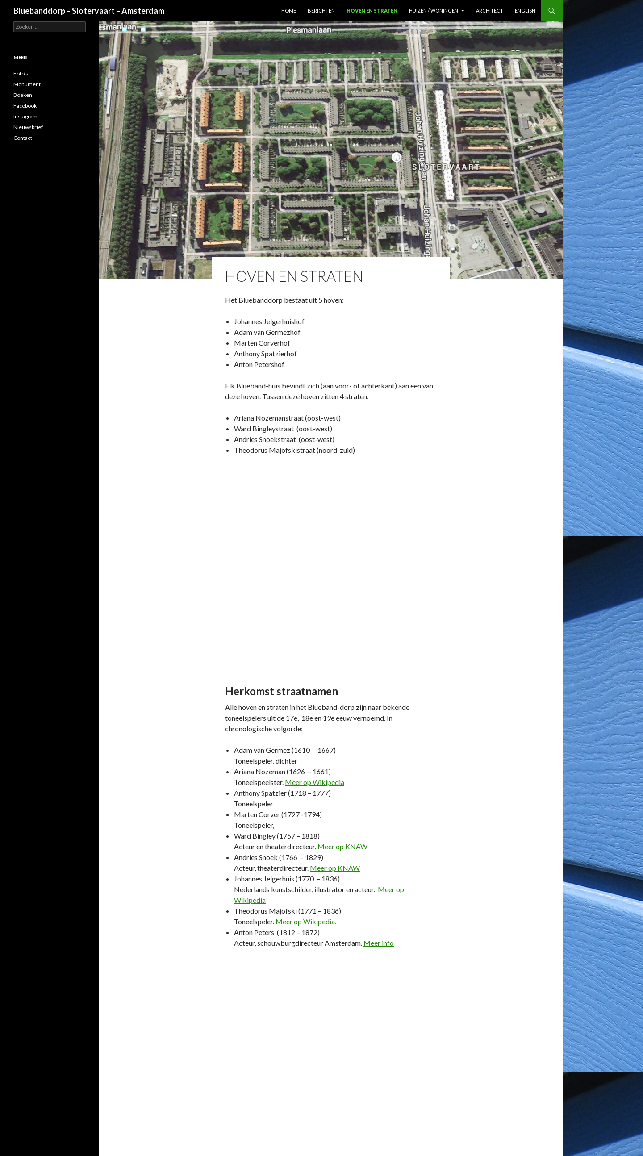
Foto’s (20, 73)
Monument (27, 84)
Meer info (378, 943)
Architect (489, 10)
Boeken (22, 95)
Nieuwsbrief (28, 127)
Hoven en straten (372, 10)
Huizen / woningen (433, 10)
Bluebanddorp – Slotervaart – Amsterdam (88, 11)
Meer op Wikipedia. (306, 921)
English (525, 10)
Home (288, 10)
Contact (22, 137)
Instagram (25, 116)
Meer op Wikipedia (314, 782)
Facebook (25, 105)
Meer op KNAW (342, 846)
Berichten (321, 10)
